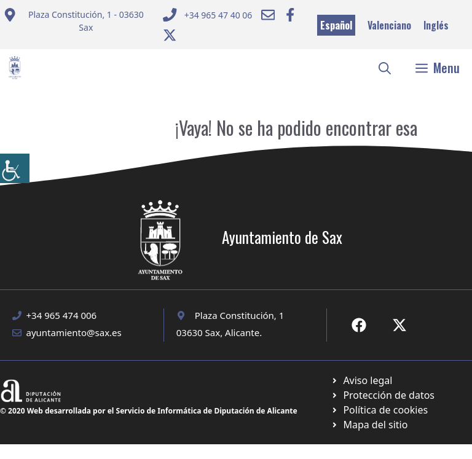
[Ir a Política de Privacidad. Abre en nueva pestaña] (362, 380)
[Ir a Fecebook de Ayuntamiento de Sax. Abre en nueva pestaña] (359, 325)
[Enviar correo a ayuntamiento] (75, 25)
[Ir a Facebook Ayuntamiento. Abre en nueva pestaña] (290, 15)
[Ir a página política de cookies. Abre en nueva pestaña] (383, 395)
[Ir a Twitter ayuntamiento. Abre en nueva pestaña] (169, 35)
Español (336, 25)
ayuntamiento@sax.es (74, 332)
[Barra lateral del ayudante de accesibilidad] (15, 168)
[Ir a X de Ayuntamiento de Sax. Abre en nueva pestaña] (399, 325)
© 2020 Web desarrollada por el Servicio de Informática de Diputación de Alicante (148, 411)
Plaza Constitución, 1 (240, 315)
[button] (384, 67)
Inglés (436, 25)
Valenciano (389, 25)
